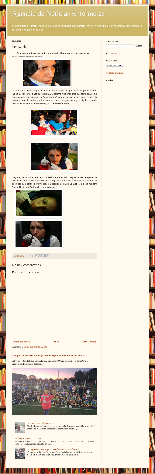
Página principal (115, 53)
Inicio (56, 342)
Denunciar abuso (114, 72)
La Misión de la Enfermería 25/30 (41, 423)
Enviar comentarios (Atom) (35, 347)
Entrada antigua (89, 342)
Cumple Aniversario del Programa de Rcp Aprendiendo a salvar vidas (48, 355)
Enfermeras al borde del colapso (28, 438)
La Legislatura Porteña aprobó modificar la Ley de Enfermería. (53, 449)
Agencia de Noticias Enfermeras (58, 13)
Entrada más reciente (21, 342)
